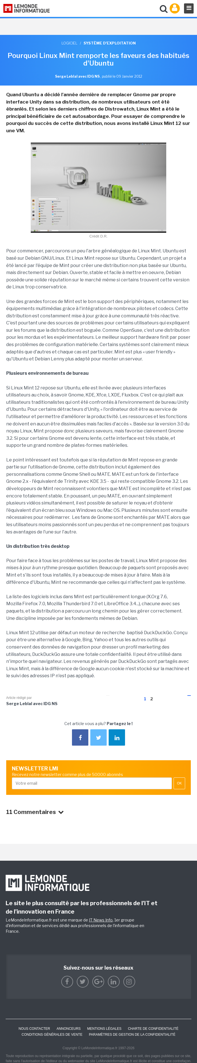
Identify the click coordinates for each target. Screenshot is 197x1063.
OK (179, 783)
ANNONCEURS (68, 1029)
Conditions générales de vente (52, 1035)
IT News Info (101, 920)
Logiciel (69, 43)
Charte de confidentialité (153, 1029)
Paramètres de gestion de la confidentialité (132, 1035)
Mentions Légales (104, 1029)
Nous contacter (34, 1029)
